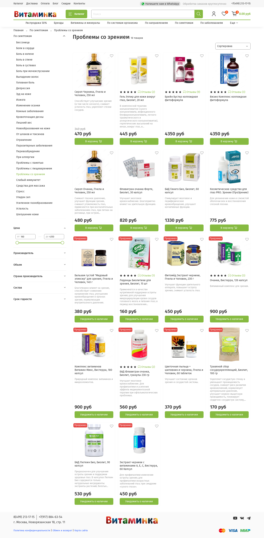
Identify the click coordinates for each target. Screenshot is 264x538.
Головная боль (25, 82)
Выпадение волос (27, 76)
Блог (55, 3)
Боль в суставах (26, 65)
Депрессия (23, 88)
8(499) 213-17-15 (24, 517)
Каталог (18, 3)
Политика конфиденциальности (31, 530)
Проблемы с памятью (29, 162)
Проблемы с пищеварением (34, 168)
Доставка (32, 3)
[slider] (17, 242)
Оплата (45, 3)
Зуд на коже (23, 94)
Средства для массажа (30, 185)
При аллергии (25, 157)
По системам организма (122, 22)
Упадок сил (23, 197)
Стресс (20, 191)
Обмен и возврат (63, 530)
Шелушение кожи (27, 214)
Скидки (66, 3)
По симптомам (184, 22)
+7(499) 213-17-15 (241, 3)
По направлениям (156, 22)
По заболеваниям (211, 22)
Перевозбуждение (28, 151)
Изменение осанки (28, 105)
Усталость (22, 208)
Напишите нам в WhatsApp (160, 3)
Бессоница (23, 42)
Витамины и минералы (85, 22)
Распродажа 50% (36, 22)
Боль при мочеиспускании (33, 71)
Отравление (24, 139)
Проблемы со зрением (30, 174)
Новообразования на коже (33, 128)
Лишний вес (24, 122)
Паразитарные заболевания (34, 145)
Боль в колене (25, 53)
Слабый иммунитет (28, 180)
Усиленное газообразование (34, 202)
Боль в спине (24, 59)
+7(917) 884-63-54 (50, 517)
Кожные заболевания (30, 111)
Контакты (79, 3)
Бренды (59, 22)
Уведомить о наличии (94, 319)
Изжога (20, 99)
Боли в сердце (25, 48)
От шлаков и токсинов (30, 134)
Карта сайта (81, 530)
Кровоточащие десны (30, 116)
